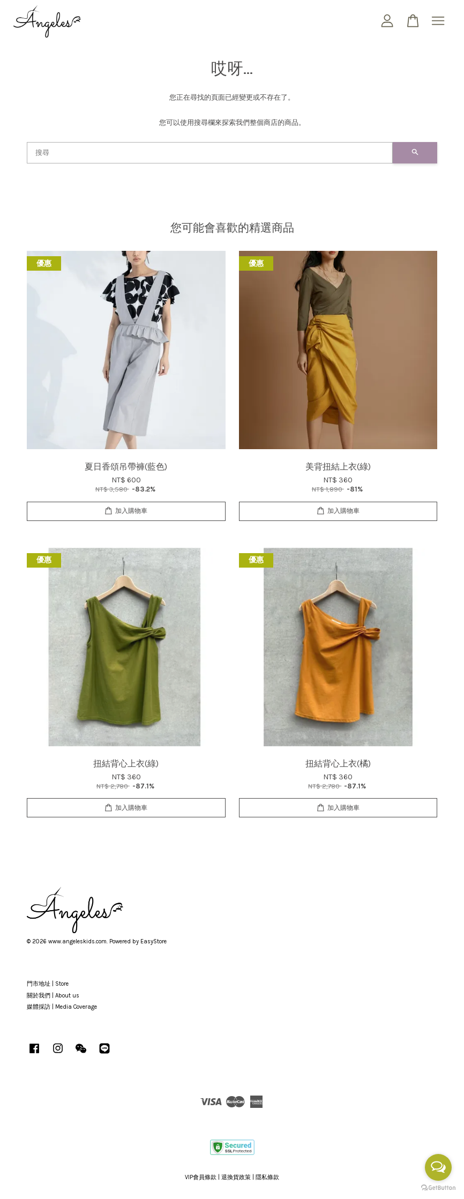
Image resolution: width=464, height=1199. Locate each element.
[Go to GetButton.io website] (438, 1188)
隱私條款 (267, 1177)
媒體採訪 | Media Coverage (62, 1006)
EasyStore (153, 941)
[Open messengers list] (438, 1167)
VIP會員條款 (200, 1177)
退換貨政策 (236, 1177)
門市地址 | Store (48, 983)
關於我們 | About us (53, 995)
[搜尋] (210, 152)
